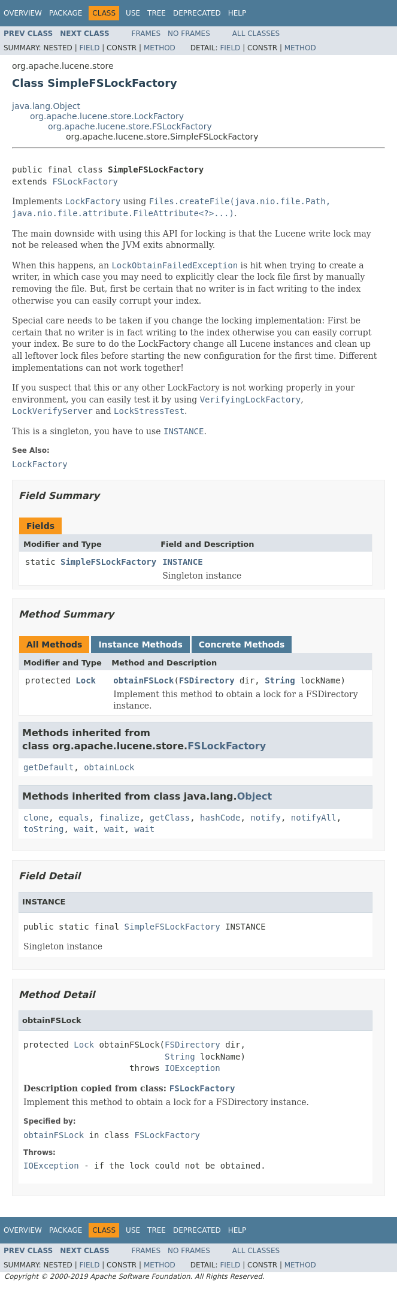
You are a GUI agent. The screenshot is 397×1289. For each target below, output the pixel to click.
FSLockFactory (85, 181)
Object (254, 796)
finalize (119, 817)
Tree (156, 13)
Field (89, 48)
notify (265, 817)
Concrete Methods (242, 644)
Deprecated (197, 13)
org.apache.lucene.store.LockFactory (107, 116)
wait (84, 829)
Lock (85, 680)
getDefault (48, 767)
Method (159, 48)
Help (237, 13)
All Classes (256, 33)
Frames (146, 33)
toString (43, 829)
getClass (170, 817)
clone (36, 817)
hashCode (220, 817)
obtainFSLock (143, 680)
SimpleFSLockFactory (108, 562)
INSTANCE (182, 562)
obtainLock (109, 767)
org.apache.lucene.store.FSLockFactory (130, 126)
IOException (192, 1068)
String (280, 680)
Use (133, 13)
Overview (23, 13)
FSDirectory (207, 680)
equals (74, 817)
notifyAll (314, 817)
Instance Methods (140, 644)
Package (65, 13)
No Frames (189, 33)
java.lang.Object (46, 106)
